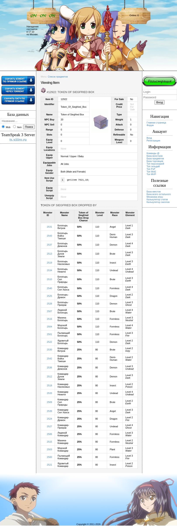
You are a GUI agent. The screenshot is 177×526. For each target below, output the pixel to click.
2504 (49, 327)
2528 (49, 304)
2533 (49, 393)
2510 (49, 279)
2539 (49, 411)
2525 (49, 296)
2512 (49, 377)
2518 (49, 386)
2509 (49, 402)
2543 (49, 236)
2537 (49, 245)
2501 (49, 334)
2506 (49, 434)
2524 (49, 419)
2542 (49, 359)
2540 (49, 288)
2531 (49, 227)
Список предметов (58, 76)
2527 (49, 427)
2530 (49, 350)
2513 (49, 254)
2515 (49, 442)
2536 (49, 368)
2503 (49, 450)
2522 (49, 342)
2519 (49, 263)
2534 (49, 270)
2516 (49, 319)
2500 (49, 457)
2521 (49, 465)
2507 (49, 311)
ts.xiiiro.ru (18, 139)
